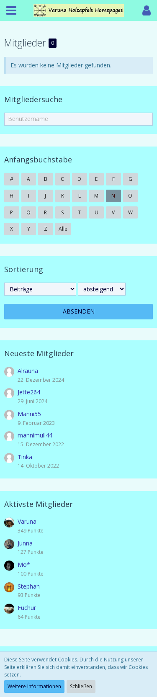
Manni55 (29, 414)
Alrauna (28, 371)
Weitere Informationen (34, 686)
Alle (63, 228)
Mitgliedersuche (33, 99)
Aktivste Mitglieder (38, 504)
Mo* (24, 564)
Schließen (81, 686)
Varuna (27, 521)
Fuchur (27, 608)
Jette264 (29, 392)
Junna (25, 543)
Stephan (29, 586)
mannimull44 (35, 435)
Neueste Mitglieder (39, 353)
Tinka (25, 457)
